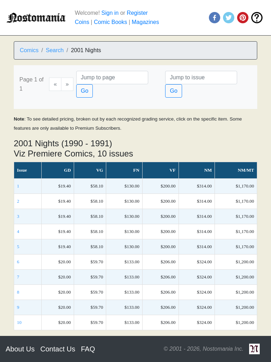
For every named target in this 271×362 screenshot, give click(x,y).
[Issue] (201, 77)
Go (84, 91)
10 (19, 322)
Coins (82, 22)
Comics (29, 50)
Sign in (110, 13)
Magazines (145, 22)
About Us (20, 349)
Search (55, 50)
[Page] (112, 77)
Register (137, 13)
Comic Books (110, 22)
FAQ (88, 349)
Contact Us (57, 349)
